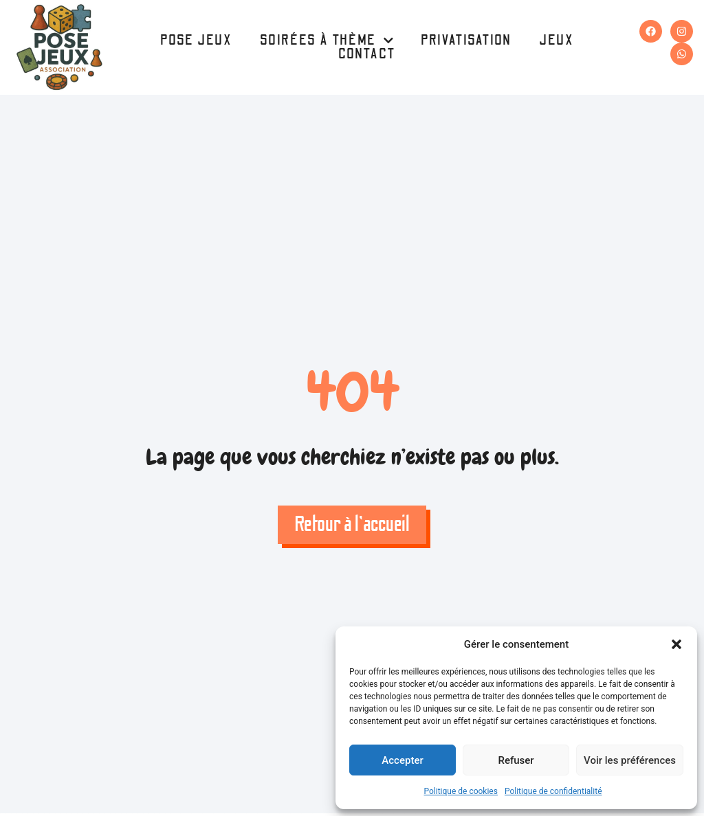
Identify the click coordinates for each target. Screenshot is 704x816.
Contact (367, 54)
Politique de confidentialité (553, 791)
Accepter (402, 760)
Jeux (556, 40)
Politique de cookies (461, 791)
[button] (676, 644)
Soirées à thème (327, 40)
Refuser (516, 760)
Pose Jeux (196, 40)
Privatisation (466, 40)
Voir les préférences (630, 760)
